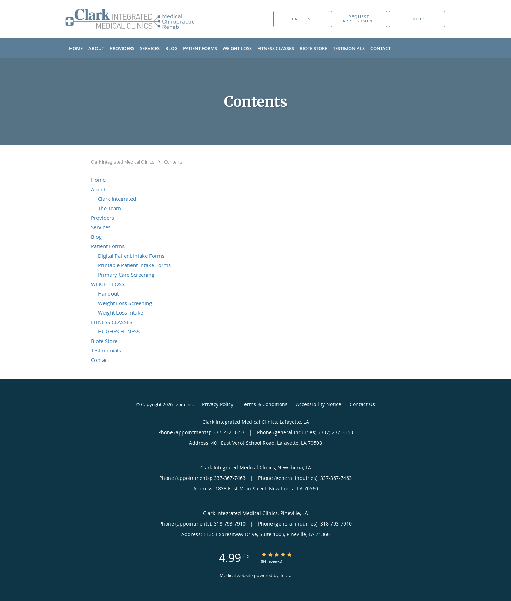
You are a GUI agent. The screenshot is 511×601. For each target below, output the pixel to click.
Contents (173, 162)
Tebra (285, 575)
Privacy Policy (217, 404)
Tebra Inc (183, 404)
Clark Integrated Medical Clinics (123, 162)
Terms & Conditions (265, 404)
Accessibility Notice (318, 404)
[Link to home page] (119, 19)
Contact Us (362, 404)
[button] (359, 19)
